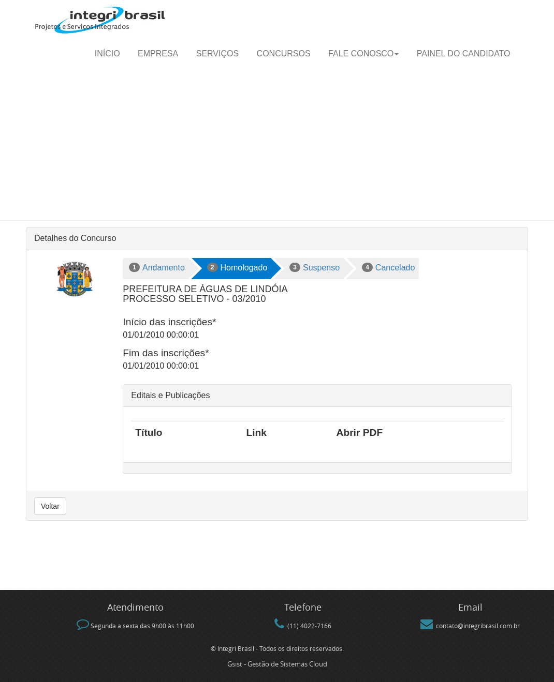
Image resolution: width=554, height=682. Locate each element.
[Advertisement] (277, 142)
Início (107, 53)
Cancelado (388, 267)
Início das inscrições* (169, 321)
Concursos (284, 53)
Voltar (50, 506)
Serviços (217, 53)
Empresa (158, 53)
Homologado (237, 267)
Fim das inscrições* (166, 352)
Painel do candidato (464, 53)
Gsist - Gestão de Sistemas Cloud (277, 664)
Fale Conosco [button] (363, 53)
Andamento (157, 267)
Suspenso (314, 267)
